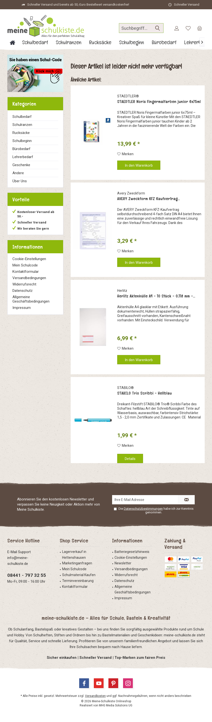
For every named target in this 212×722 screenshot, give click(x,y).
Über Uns (19, 181)
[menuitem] (199, 28)
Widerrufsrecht (24, 284)
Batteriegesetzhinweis (132, 552)
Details (130, 459)
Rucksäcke (21, 133)
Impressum (21, 307)
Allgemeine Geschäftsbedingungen (30, 299)
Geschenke (21, 165)
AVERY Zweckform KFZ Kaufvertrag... (148, 198)
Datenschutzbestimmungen (143, 508)
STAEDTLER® (128, 96)
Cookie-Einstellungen (29, 259)
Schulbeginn (22, 141)
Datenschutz (22, 290)
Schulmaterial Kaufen (79, 575)
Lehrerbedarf (22, 157)
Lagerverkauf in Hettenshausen (74, 554)
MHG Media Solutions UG (115, 705)
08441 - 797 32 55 (26, 575)
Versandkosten (95, 696)
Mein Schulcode (25, 265)
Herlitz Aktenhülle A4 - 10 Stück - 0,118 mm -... (156, 296)
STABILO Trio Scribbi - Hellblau (144, 393)
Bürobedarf (21, 149)
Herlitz (122, 291)
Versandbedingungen (29, 278)
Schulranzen (22, 124)
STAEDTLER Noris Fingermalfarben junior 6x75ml (159, 101)
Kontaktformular (25, 271)
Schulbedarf (22, 116)
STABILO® (125, 388)
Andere (18, 173)
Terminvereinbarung (78, 581)
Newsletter (123, 563)
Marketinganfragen (77, 563)
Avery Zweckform (131, 193)
